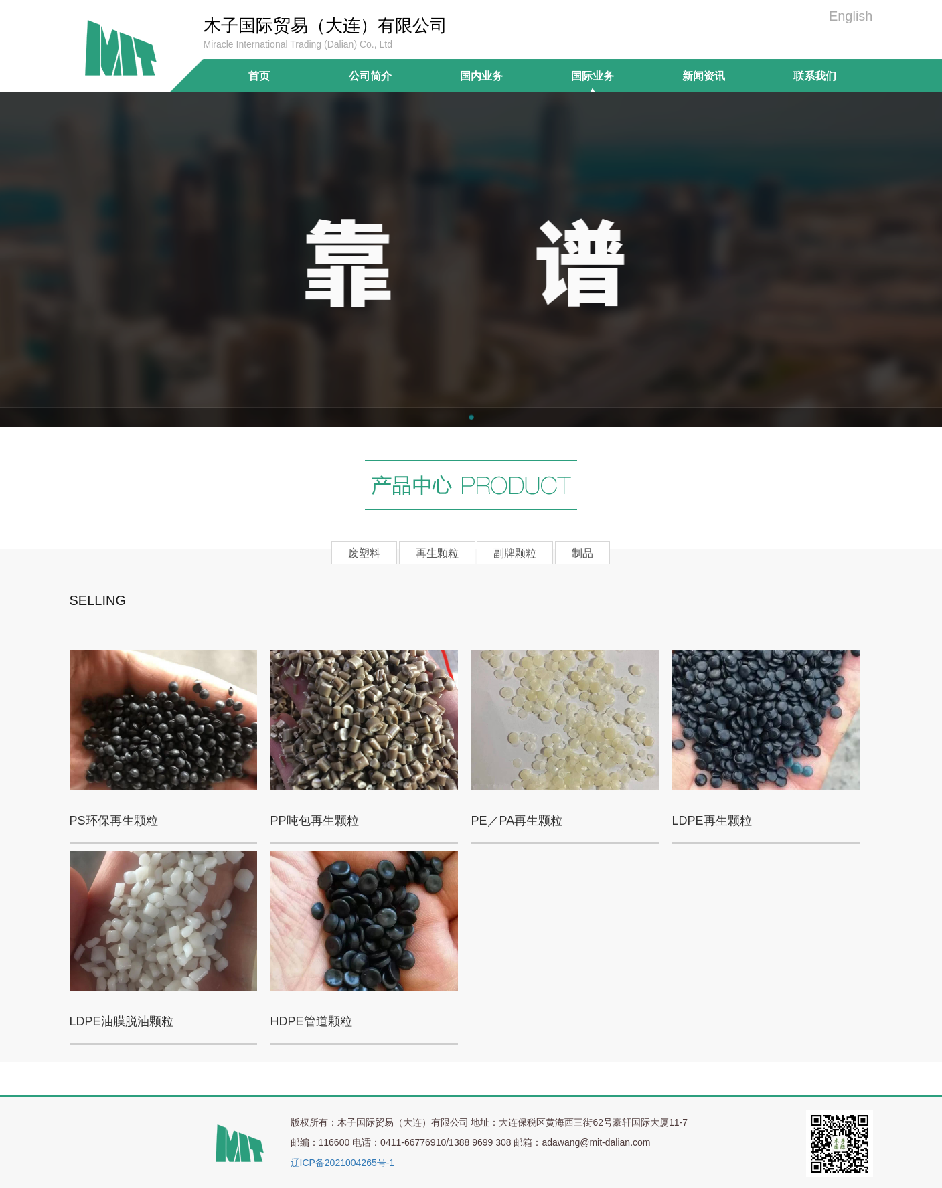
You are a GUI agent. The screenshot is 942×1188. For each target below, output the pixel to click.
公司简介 (370, 75)
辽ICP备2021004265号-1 (343, 1162)
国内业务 (481, 75)
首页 (259, 75)
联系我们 (814, 75)
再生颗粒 (437, 553)
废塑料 (364, 553)
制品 (582, 553)
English (851, 16)
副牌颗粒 (514, 553)
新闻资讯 (703, 75)
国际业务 (592, 75)
